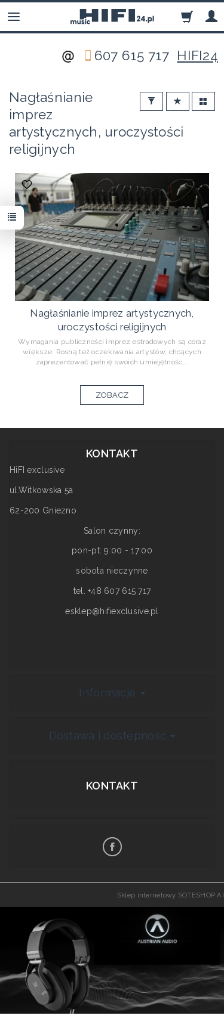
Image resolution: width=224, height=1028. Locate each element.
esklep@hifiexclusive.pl (111, 611)
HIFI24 (197, 55)
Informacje (112, 692)
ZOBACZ (112, 395)
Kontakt (112, 785)
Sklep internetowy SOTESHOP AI (170, 895)
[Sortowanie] (177, 102)
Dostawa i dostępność (112, 735)
